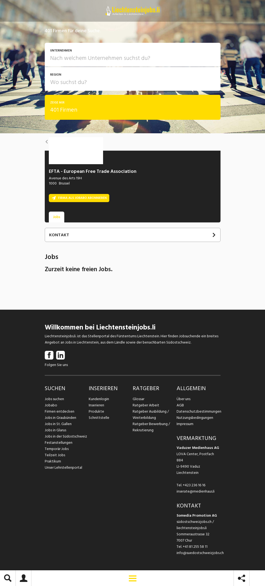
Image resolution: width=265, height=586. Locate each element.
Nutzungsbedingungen (195, 418)
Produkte (96, 411)
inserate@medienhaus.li (196, 491)
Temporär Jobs (57, 449)
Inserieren (96, 405)
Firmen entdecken (59, 411)
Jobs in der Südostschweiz (66, 436)
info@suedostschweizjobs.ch (200, 553)
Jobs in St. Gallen (58, 424)
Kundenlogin (99, 399)
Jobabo (51, 405)
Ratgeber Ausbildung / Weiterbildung (151, 414)
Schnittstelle (99, 418)
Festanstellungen (58, 442)
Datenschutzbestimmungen (199, 411)
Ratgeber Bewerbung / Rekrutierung (151, 427)
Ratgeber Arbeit (146, 405)
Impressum (185, 424)
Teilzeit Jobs (55, 455)
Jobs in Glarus (55, 430)
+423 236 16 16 (194, 485)
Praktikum (53, 461)
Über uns (183, 399)
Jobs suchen (54, 399)
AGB (180, 405)
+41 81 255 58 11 (195, 546)
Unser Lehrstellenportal (63, 467)
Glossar (138, 399)
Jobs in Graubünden (60, 418)
